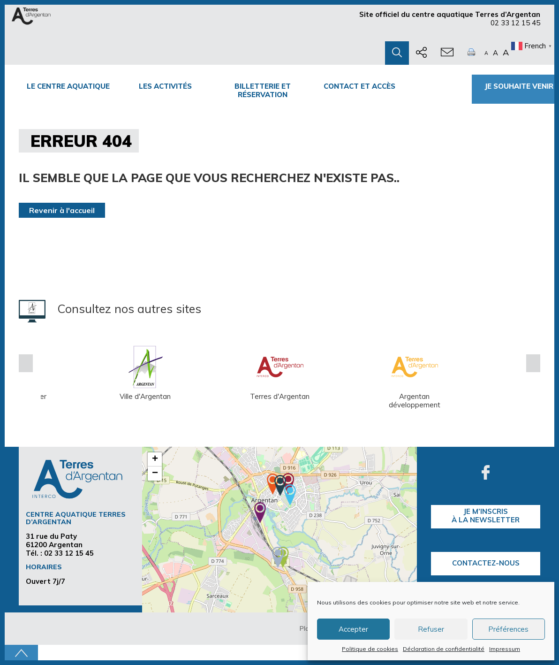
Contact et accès (359, 86)
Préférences (508, 629)
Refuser (431, 629)
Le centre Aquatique (68, 86)
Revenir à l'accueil (62, 210)
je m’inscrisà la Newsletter (486, 515)
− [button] (155, 473)
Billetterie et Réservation (262, 90)
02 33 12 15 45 (515, 22)
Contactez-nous (486, 562)
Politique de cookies (370, 648)
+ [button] (155, 459)
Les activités (165, 86)
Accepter (353, 629)
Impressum (504, 648)
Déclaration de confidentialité (443, 648)
